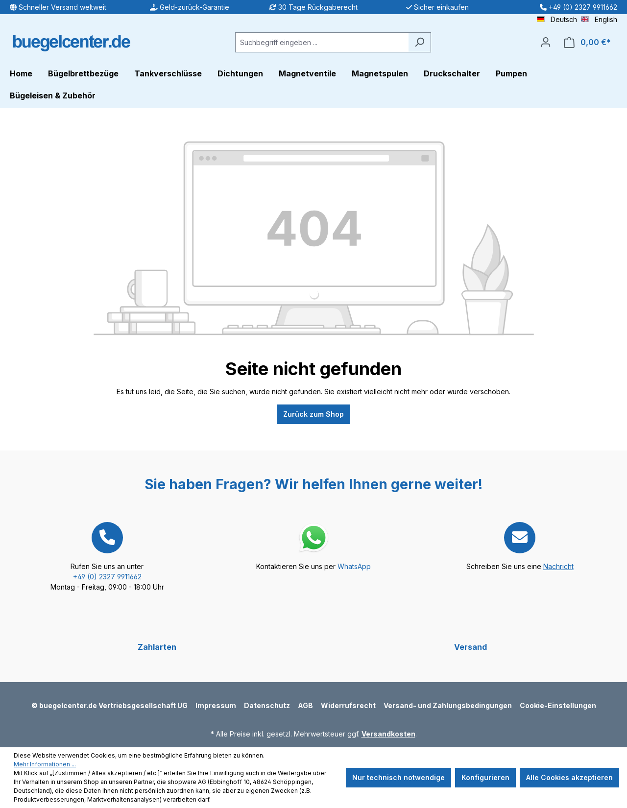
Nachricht (558, 566)
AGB (305, 705)
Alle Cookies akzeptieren (569, 777)
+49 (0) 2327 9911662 (107, 576)
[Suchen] (419, 42)
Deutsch (557, 19)
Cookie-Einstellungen (558, 705)
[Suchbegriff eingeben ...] (322, 42)
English (599, 19)
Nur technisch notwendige (398, 777)
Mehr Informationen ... (45, 764)
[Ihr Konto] (545, 42)
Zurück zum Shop (313, 414)
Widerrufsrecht (348, 705)
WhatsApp (354, 566)
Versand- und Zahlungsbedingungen (448, 705)
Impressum (215, 705)
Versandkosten (388, 734)
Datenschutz (267, 705)
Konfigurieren (485, 777)
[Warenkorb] (587, 42)
